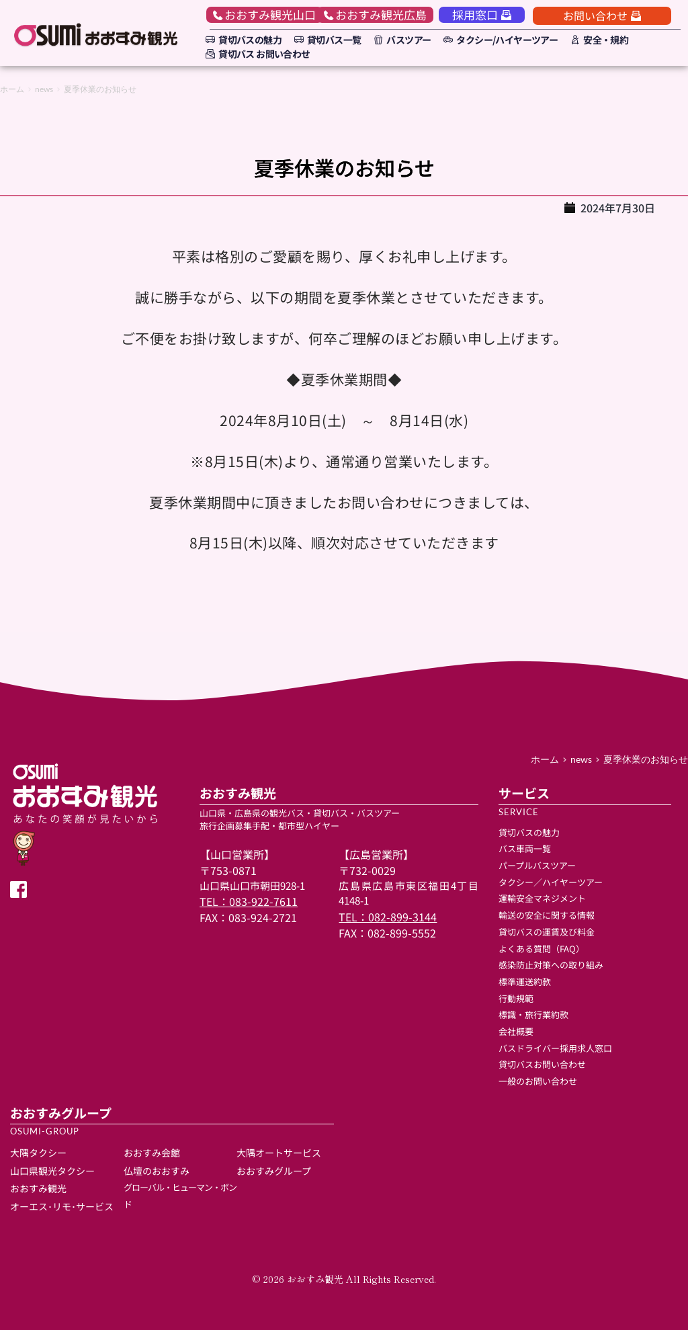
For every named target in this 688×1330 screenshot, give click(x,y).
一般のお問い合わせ (538, 1081)
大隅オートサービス (279, 1152)
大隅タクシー (38, 1152)
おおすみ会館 (152, 1152)
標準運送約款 (525, 981)
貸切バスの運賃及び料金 (547, 931)
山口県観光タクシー (52, 1170)
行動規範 (516, 998)
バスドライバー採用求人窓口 (555, 1048)
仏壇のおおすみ (156, 1170)
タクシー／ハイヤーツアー (551, 882)
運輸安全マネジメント (542, 898)
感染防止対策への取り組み (551, 964)
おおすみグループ (273, 1170)
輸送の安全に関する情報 (547, 915)
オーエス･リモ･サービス (62, 1206)
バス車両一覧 (525, 848)
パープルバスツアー (537, 865)
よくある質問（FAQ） (542, 948)
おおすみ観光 (38, 1188)
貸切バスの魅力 (529, 832)
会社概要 (516, 1031)
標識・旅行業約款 (533, 1014)
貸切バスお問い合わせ (543, 1064)
